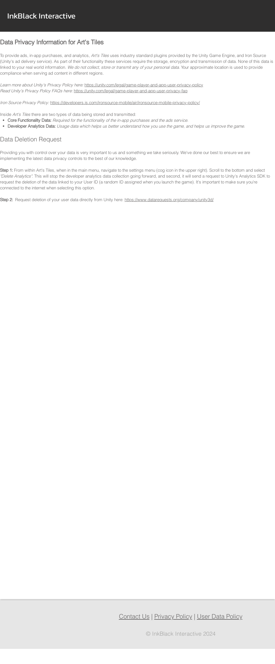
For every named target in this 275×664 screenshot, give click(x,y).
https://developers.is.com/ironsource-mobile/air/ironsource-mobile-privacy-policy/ (125, 102)
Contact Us (134, 616)
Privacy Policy (173, 616)
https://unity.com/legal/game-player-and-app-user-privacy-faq (130, 90)
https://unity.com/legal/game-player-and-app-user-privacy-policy (143, 85)
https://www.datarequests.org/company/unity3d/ (169, 199)
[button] (75, 15)
